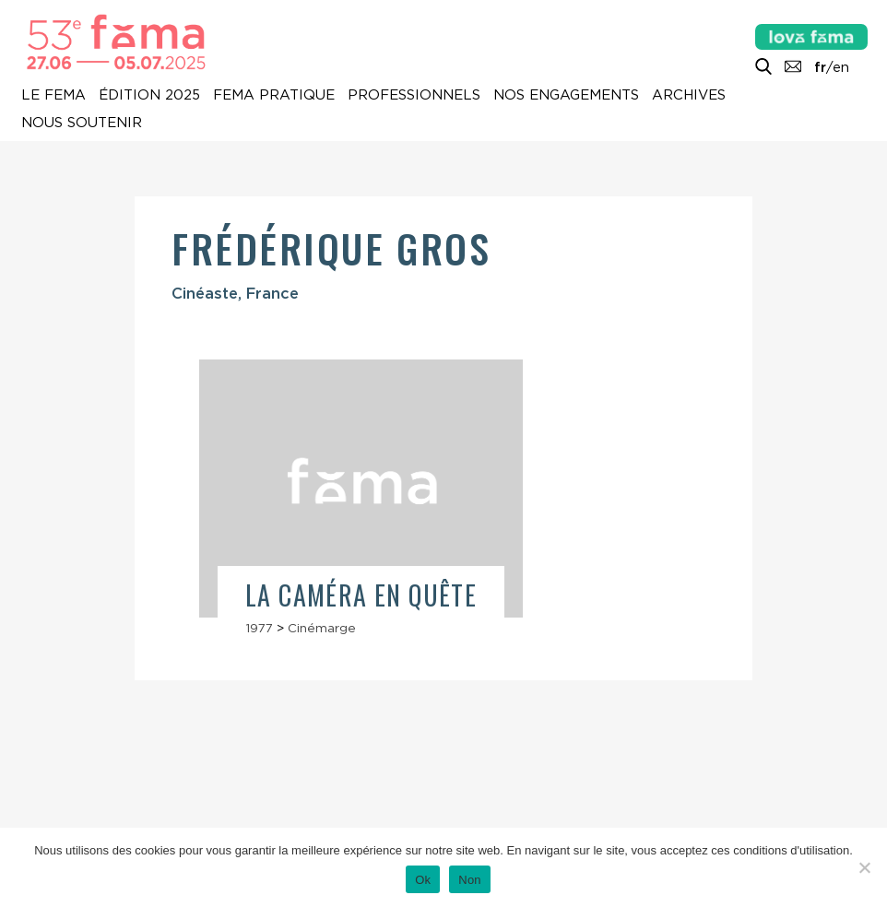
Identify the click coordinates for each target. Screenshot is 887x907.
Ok (423, 880)
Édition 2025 (149, 95)
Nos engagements (566, 95)
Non (469, 880)
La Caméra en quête (361, 595)
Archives (689, 95)
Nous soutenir (81, 122)
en (841, 67)
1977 (259, 627)
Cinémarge (322, 627)
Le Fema (53, 95)
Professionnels (414, 95)
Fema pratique (274, 95)
